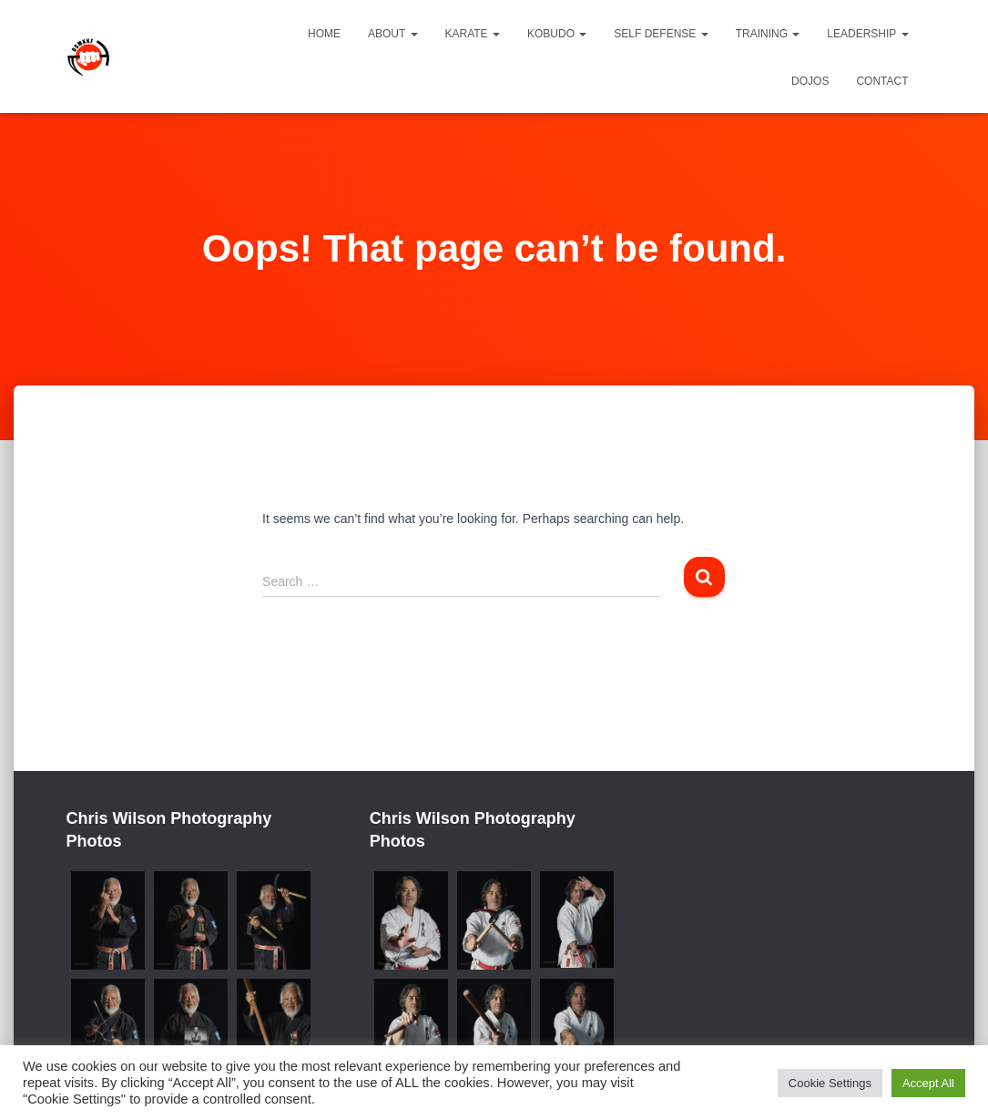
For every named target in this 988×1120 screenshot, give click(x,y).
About (392, 33)
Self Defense (661, 33)
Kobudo (556, 33)
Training (768, 33)
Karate (472, 33)
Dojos (810, 81)
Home (324, 33)
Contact (882, 81)
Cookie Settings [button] (830, 1083)
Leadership (867, 33)
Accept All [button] (928, 1083)
